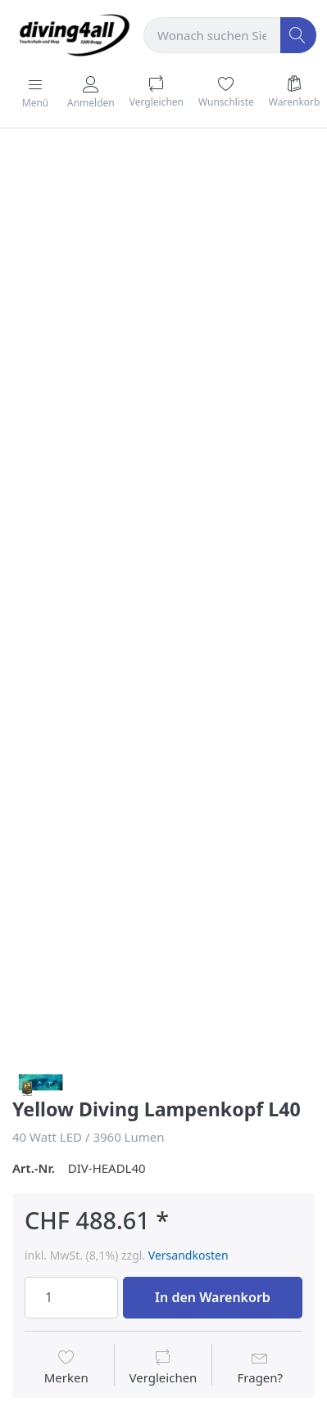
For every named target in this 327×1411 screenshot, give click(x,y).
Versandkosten (188, 1255)
